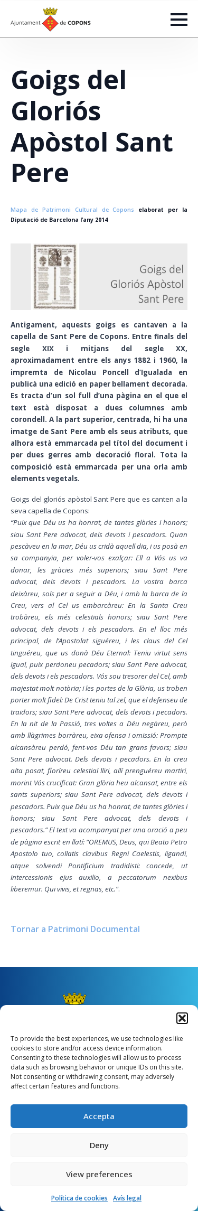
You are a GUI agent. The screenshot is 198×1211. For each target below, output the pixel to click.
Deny (99, 1145)
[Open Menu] (179, 19)
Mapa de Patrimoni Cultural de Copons (72, 209)
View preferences (99, 1174)
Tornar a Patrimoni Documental (75, 929)
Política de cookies (79, 1198)
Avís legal (127, 1198)
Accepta (99, 1116)
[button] (182, 1018)
